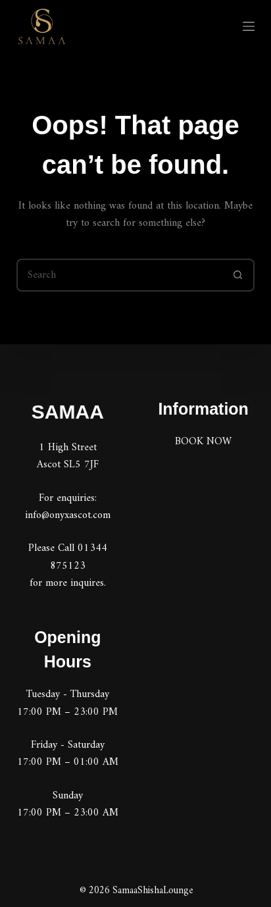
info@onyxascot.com (68, 515)
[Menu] (249, 26)
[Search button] (238, 275)
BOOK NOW (203, 441)
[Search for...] (119, 275)
